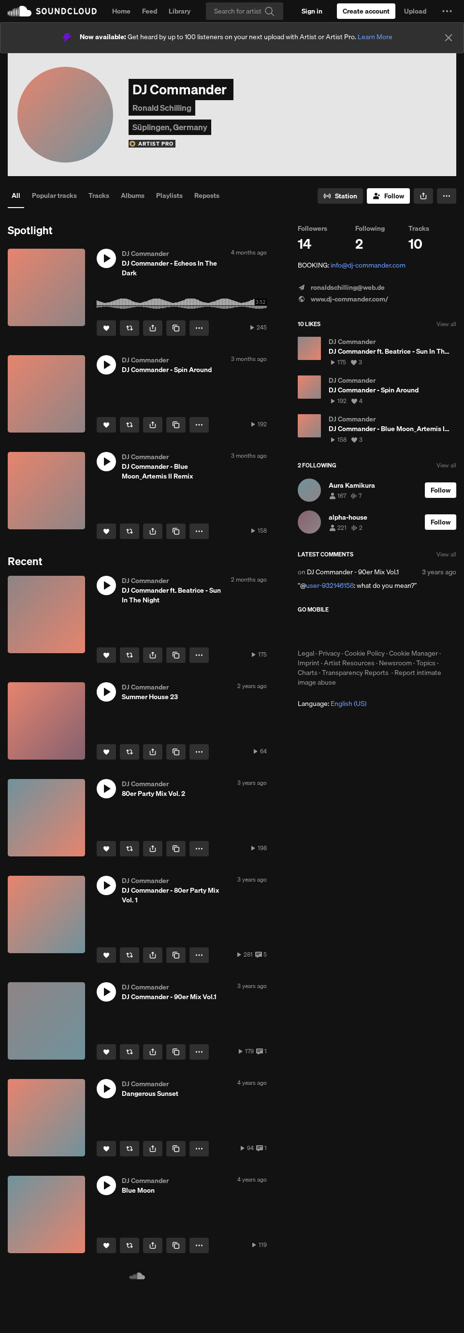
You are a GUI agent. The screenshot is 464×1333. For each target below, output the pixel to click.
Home (121, 11)
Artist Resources (349, 663)
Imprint (308, 663)
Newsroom (395, 663)
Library (179, 11)
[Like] (106, 328)
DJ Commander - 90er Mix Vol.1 (353, 572)
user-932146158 (330, 585)
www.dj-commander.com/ (343, 299)
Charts (308, 672)
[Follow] (388, 196)
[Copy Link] (176, 328)
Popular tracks (54, 195)
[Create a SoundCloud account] (366, 11)
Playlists (169, 195)
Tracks (98, 195)
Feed (149, 11)
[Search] (244, 11)
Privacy (329, 653)
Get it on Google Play (392, 631)
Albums (133, 195)
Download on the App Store (327, 631)
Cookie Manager (413, 653)
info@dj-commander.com (368, 265)
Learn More (375, 36)
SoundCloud (52, 11)
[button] (447, 11)
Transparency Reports (355, 672)
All (16, 195)
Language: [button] (332, 703)
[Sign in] (312, 11)
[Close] (448, 37)
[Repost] (129, 328)
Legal (306, 653)
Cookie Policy (365, 653)
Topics (425, 663)
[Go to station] (340, 196)
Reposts (206, 195)
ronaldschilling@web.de (341, 287)
